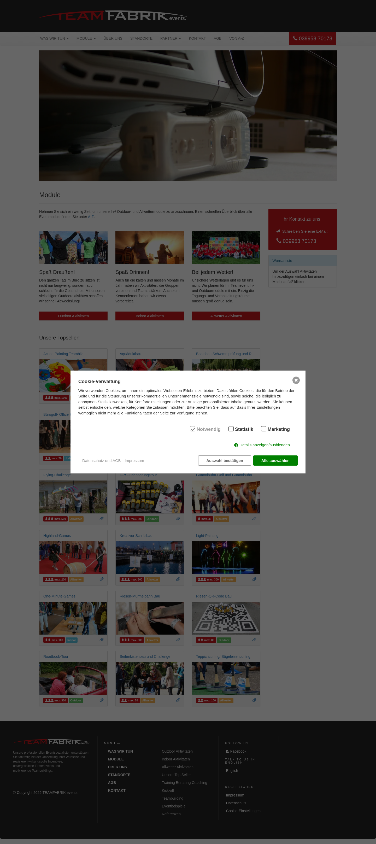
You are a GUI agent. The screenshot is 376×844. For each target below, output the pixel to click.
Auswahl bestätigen (224, 460)
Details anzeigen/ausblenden (264, 445)
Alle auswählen (275, 460)
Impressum (134, 460)
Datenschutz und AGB (101, 460)
